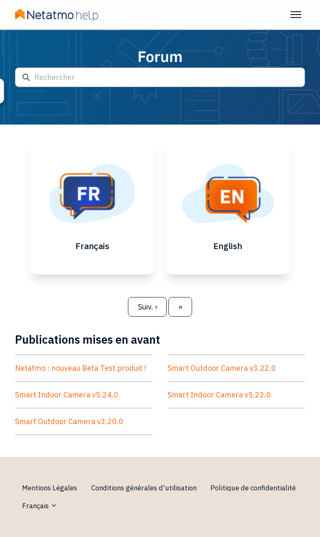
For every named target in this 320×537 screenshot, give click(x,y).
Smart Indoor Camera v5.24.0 (66, 395)
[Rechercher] (160, 77)
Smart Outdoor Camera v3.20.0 (69, 421)
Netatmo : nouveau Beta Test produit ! (80, 368)
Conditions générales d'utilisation (144, 487)
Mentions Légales (49, 487)
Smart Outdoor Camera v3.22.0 (222, 368)
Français (40, 505)
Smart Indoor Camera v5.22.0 (219, 395)
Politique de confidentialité (253, 487)
